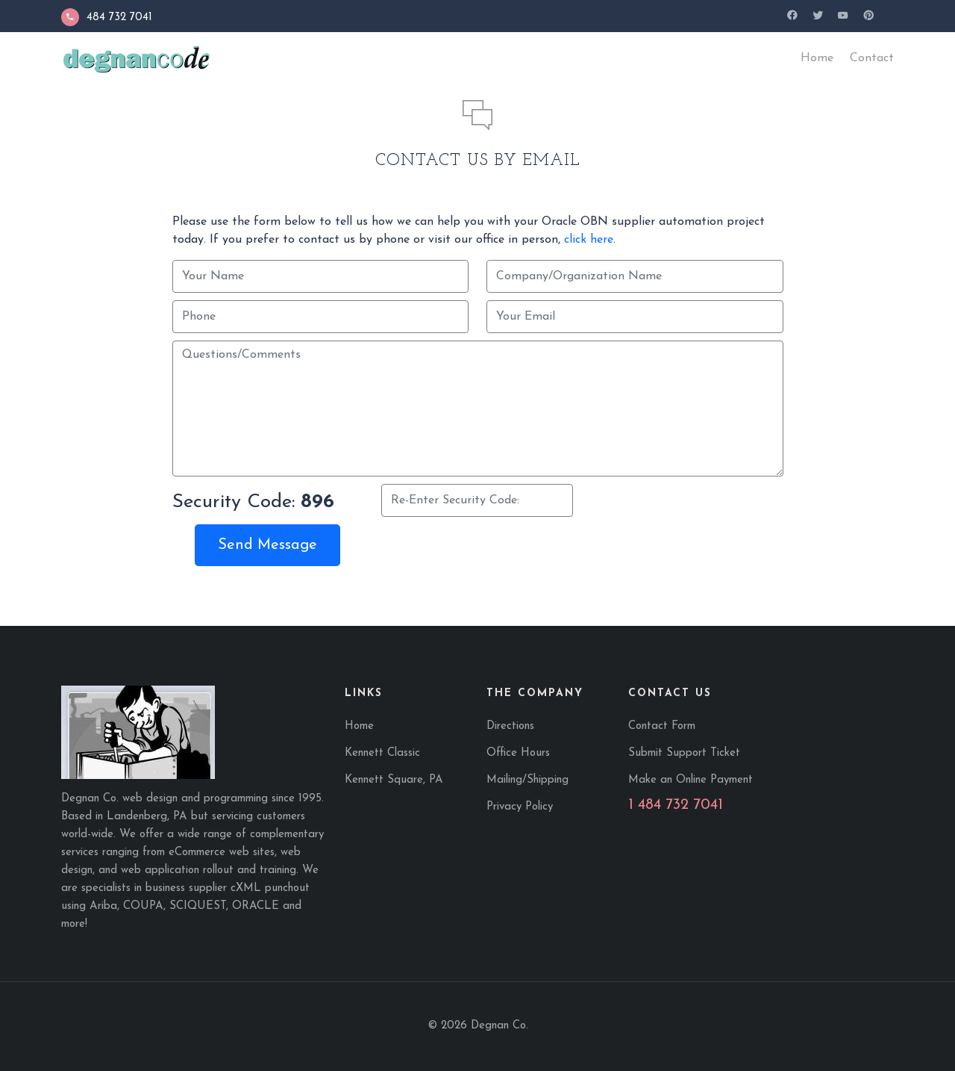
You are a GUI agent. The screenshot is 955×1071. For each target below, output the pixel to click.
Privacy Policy (519, 807)
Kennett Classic (382, 753)
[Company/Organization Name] (634, 276)
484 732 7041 (106, 17)
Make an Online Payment (690, 780)
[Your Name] (320, 276)
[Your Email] (634, 316)
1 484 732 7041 (675, 805)
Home (359, 726)
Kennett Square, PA (394, 780)
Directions (510, 726)
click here (588, 240)
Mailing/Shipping (527, 780)
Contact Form (661, 726)
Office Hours (518, 753)
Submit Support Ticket (684, 753)
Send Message (267, 545)
